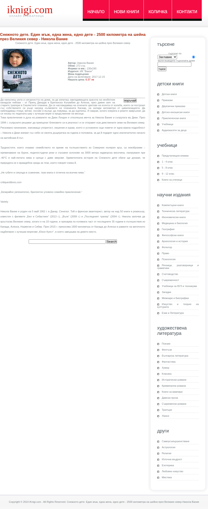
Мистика (167, 477)
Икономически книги (174, 217)
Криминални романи (174, 385)
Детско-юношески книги (176, 112)
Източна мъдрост (172, 459)
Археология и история (175, 241)
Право (165, 253)
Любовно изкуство (172, 471)
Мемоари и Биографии (175, 298)
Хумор (165, 367)
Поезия (166, 343)
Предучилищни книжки (175, 155)
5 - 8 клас (167, 167)
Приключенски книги (174, 118)
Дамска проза (170, 397)
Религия (166, 453)
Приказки (167, 100)
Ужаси (165, 415)
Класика (166, 373)
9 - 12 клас (168, 173)
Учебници (167, 124)
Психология (169, 259)
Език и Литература (173, 313)
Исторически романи (174, 379)
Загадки (166, 292)
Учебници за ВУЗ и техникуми (179, 286)
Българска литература (175, 355)
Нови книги (126, 11)
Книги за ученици (172, 179)
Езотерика (168, 465)
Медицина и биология (175, 223)
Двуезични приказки (173, 106)
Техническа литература (176, 211)
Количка (157, 11)
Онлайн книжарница (26, 16)
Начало (95, 11)
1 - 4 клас (167, 161)
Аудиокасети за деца (174, 130)
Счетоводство (170, 274)
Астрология (168, 447)
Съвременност (170, 280)
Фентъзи (167, 349)
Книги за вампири (172, 391)
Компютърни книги (173, 205)
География (168, 229)
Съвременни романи (174, 403)
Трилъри (167, 409)
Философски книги (173, 235)
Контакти (187, 11)
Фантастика (168, 361)
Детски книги (169, 94)
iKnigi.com (30, 9)
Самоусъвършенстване (176, 441)
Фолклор (167, 247)
